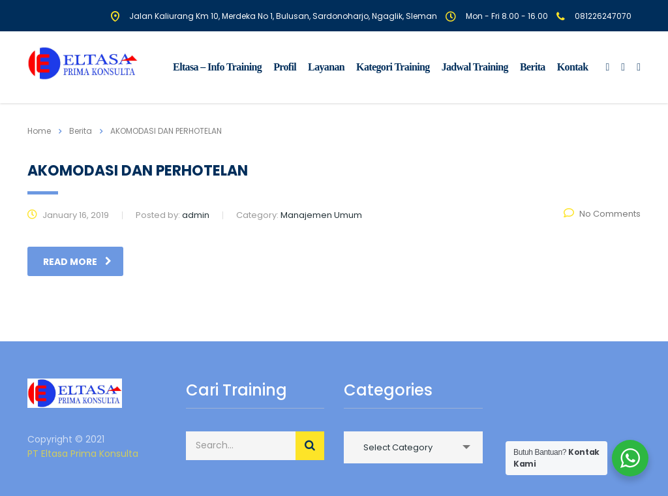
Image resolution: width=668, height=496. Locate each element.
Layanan (326, 66)
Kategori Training (393, 66)
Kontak (572, 66)
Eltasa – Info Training (217, 66)
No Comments (602, 214)
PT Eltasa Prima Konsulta (82, 453)
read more (77, 261)
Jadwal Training (475, 66)
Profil (284, 66)
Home (39, 130)
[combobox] (413, 447)
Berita (532, 66)
